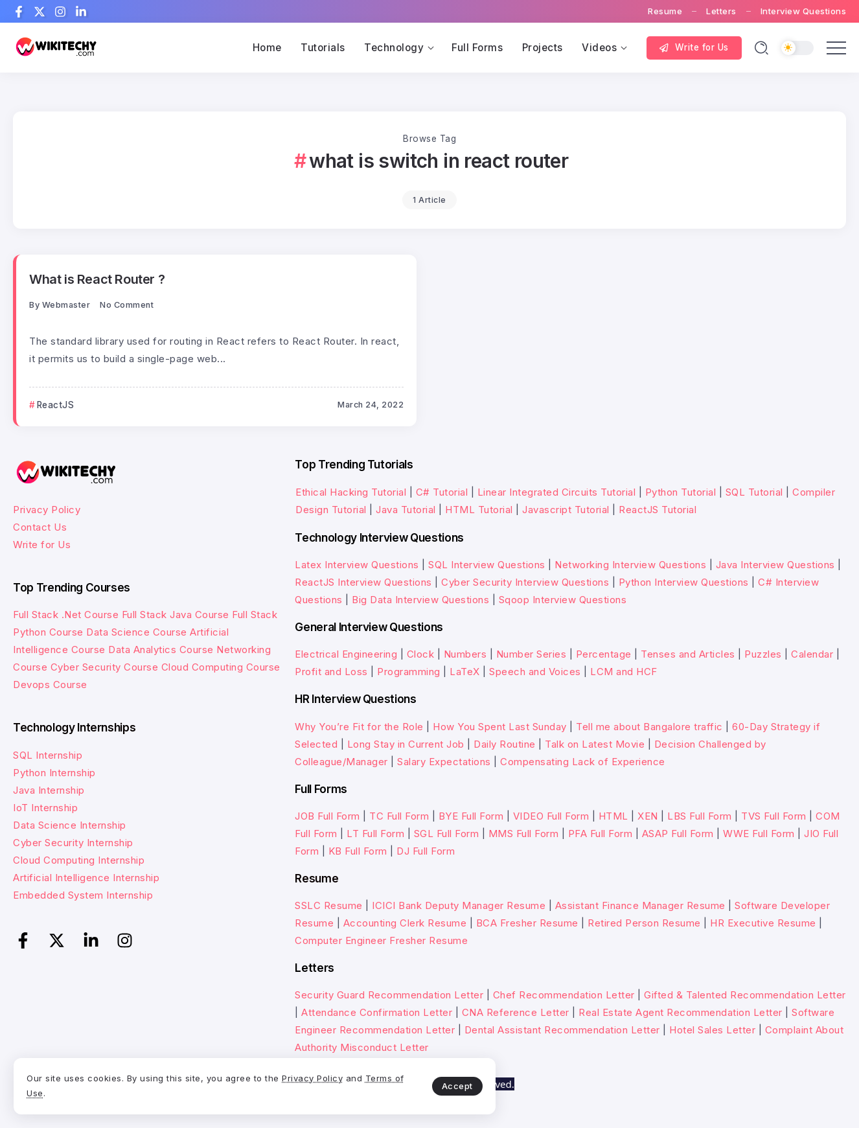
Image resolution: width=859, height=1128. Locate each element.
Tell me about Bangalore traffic (649, 726)
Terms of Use (162, 1088)
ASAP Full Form (678, 833)
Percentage (604, 654)
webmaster (66, 305)
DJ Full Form (425, 851)
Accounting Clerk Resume (405, 923)
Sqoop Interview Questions (563, 599)
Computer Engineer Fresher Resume (381, 940)
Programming (409, 671)
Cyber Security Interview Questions (525, 582)
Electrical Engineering (346, 654)
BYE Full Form (471, 816)
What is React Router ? (97, 279)
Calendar (812, 654)
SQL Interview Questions (486, 564)
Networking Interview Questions (630, 564)
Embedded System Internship (83, 894)
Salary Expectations (444, 761)
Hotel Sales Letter (712, 1030)
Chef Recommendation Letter (564, 995)
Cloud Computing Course (221, 667)
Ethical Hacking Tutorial (350, 492)
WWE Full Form (759, 833)
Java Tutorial (406, 509)
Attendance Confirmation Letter (376, 1012)
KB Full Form (357, 851)
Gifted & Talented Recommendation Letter (745, 995)
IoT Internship (45, 807)
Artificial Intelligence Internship (86, 877)
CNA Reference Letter (515, 1012)
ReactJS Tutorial (657, 509)
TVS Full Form (774, 816)
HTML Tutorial (479, 509)
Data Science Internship (69, 824)
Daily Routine (505, 743)
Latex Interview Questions (357, 564)
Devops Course (50, 684)
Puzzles (763, 654)
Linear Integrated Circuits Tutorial (556, 492)
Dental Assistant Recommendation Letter (562, 1030)
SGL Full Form (446, 833)
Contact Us (40, 527)
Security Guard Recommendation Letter (389, 995)
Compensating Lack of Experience (582, 761)
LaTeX (465, 671)
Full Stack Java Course (175, 614)
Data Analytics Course (161, 649)
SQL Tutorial (754, 492)
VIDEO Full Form (551, 816)
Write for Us (42, 544)
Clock (421, 654)
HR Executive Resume (763, 923)
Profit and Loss (331, 671)
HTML (613, 816)
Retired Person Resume (644, 923)
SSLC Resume (329, 905)
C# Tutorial (443, 492)
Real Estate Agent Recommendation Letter (680, 1012)
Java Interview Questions (775, 564)
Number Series (531, 654)
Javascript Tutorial (566, 509)
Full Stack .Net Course (66, 614)
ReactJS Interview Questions (363, 582)
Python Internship (54, 772)
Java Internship (49, 789)
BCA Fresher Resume (527, 923)
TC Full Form (399, 816)
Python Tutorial (680, 492)
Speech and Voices (535, 671)
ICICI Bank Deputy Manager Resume (458, 905)
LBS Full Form (699, 816)
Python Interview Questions (684, 582)
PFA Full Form (600, 833)
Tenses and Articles (688, 654)
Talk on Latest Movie (595, 743)
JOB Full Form (327, 816)
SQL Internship (47, 754)
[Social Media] (19, 11)
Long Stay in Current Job (405, 743)
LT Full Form (375, 833)
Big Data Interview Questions (420, 599)
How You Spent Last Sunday (500, 726)
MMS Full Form (523, 833)
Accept (305, 1080)
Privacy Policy (46, 509)
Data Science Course (136, 632)
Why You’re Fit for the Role (359, 726)
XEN (647, 816)
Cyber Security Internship (73, 842)
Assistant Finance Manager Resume (640, 905)
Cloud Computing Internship (78, 859)
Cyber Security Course (105, 667)
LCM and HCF (624, 671)
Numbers (465, 654)
